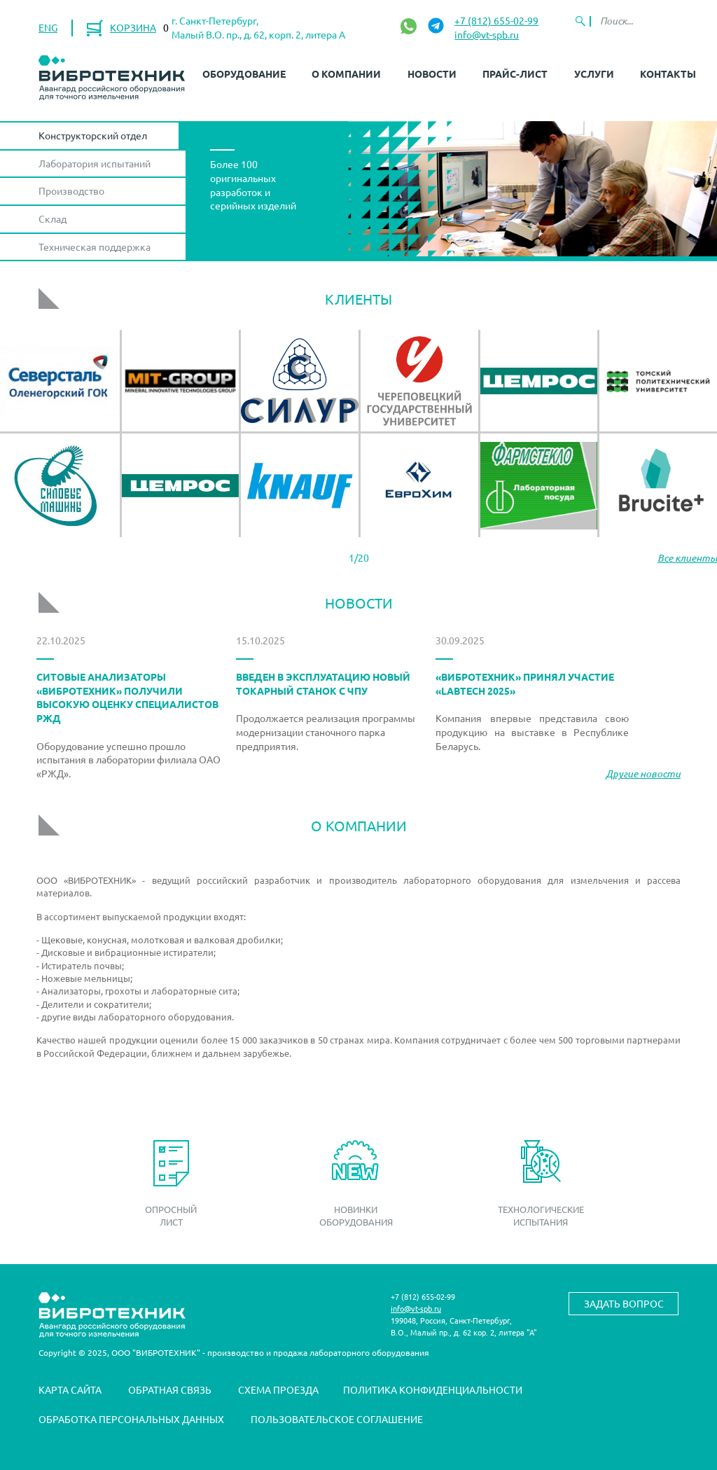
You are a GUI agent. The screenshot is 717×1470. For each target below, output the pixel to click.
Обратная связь (169, 1389)
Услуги (594, 73)
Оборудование (244, 73)
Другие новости (643, 773)
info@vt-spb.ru (486, 34)
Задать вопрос (624, 1303)
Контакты (668, 73)
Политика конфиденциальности (432, 1389)
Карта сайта (70, 1389)
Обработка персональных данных (131, 1419)
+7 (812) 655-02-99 (496, 20)
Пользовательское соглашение (337, 1419)
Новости (432, 73)
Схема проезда (278, 1389)
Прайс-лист (515, 73)
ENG (48, 27)
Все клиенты (687, 557)
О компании (346, 73)
